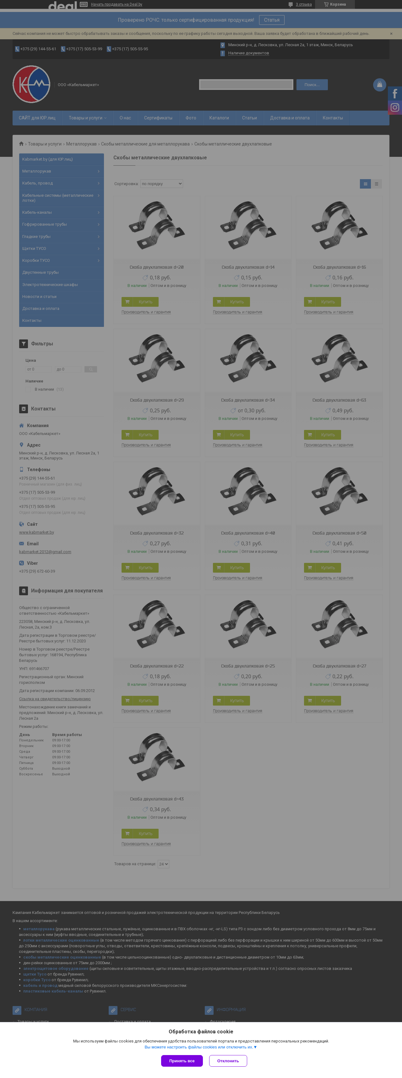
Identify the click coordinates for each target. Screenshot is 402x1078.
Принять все (182, 1061)
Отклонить (228, 1061)
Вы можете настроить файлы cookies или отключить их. (198, 1047)
